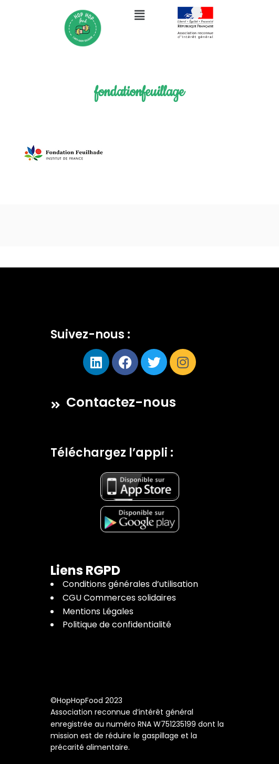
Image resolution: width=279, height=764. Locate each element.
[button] (139, 15)
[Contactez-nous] (55, 405)
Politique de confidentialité (117, 624)
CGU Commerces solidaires (119, 598)
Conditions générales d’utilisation (130, 584)
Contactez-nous (121, 402)
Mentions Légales (98, 611)
